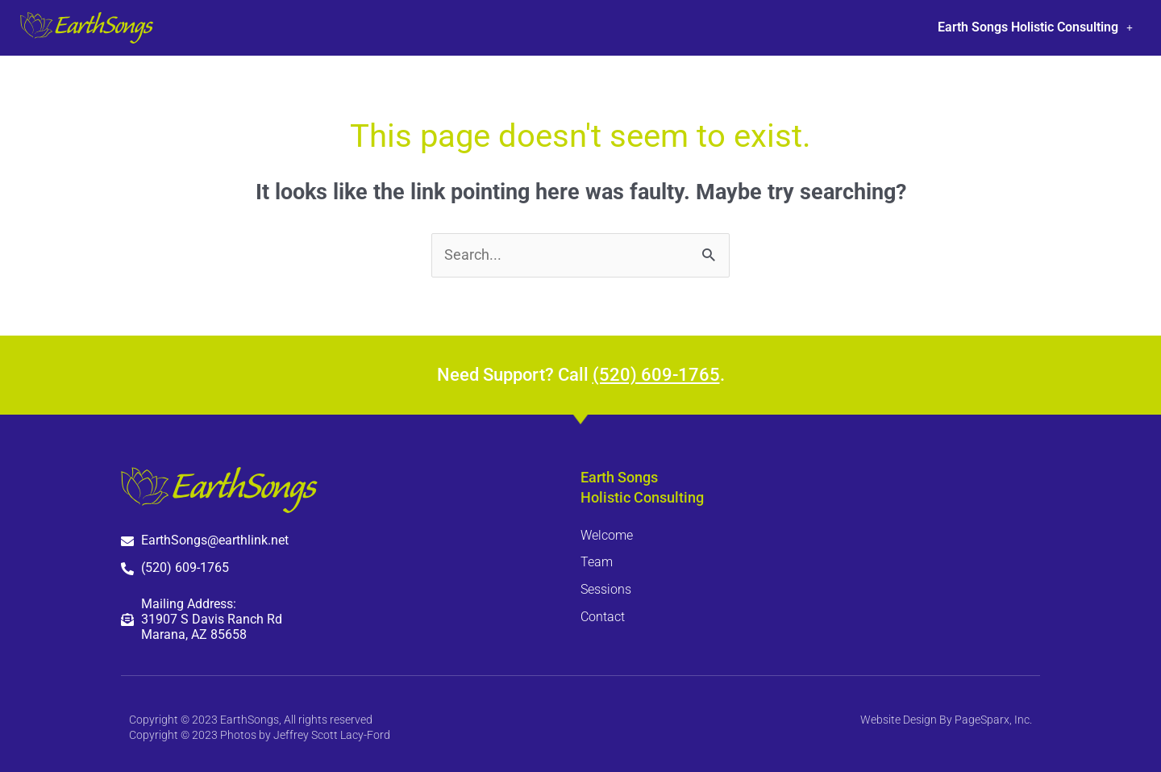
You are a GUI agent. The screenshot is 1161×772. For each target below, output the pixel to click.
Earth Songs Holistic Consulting (1035, 27)
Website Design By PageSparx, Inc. (946, 719)
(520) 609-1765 (656, 375)
